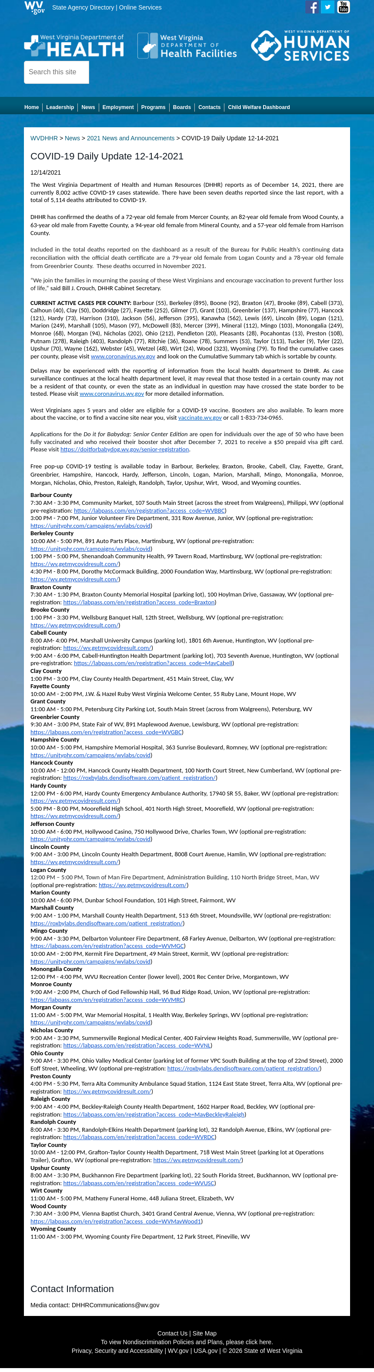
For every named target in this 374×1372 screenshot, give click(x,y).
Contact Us (172, 1337)
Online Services (140, 7)
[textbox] (56, 72)
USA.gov (205, 1354)
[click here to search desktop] (104, 72)
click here (258, 1345)
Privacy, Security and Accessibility (117, 1354)
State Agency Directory (83, 7)
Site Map (205, 1337)
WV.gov (178, 1354)
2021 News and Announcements (131, 142)
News (72, 142)
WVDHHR (44, 142)
